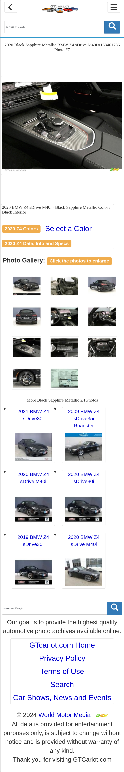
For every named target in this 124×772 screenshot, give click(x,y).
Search (62, 684)
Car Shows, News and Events (62, 698)
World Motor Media (64, 714)
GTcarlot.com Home (62, 645)
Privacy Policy (62, 658)
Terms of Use (62, 671)
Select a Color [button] (70, 228)
